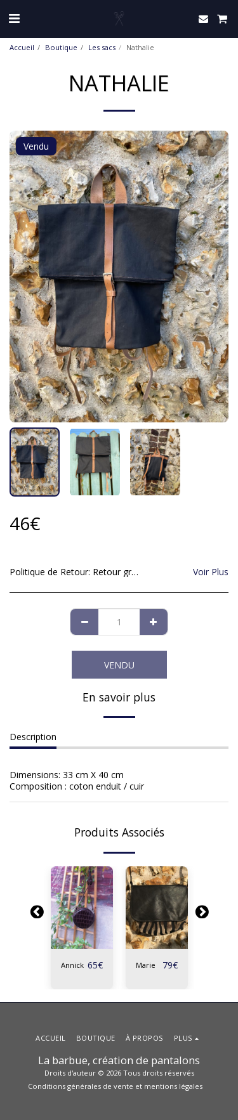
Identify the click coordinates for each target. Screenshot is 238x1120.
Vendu (119, 665)
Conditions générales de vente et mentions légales (115, 1086)
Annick (72, 965)
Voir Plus (210, 572)
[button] (14, 18)
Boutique (61, 47)
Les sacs (102, 47)
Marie (145, 965)
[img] (82, 907)
